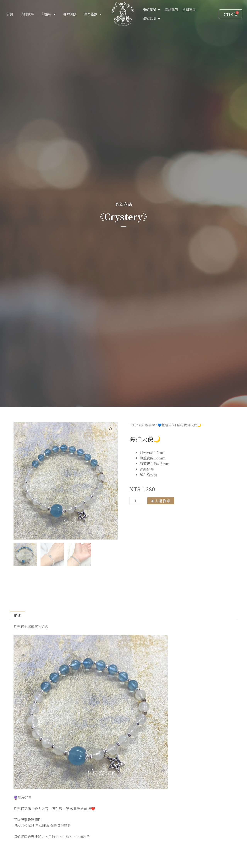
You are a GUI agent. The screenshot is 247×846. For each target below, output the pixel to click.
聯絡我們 (171, 10)
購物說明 (151, 18)
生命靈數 (92, 14)
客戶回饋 (69, 14)
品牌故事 (27, 14)
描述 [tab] (17, 615)
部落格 (49, 14)
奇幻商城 (151, 9)
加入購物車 (160, 500)
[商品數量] (135, 501)
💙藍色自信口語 (169, 425)
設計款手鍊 (147, 425)
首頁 (10, 14)
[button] (110, 429)
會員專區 (189, 10)
